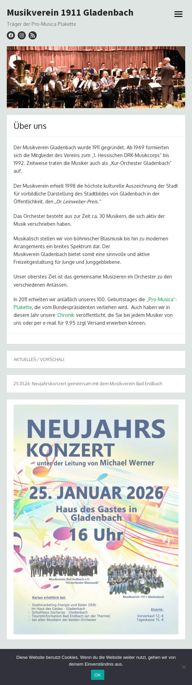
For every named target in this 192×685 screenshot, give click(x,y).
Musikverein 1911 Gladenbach (70, 12)
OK (97, 675)
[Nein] (183, 667)
